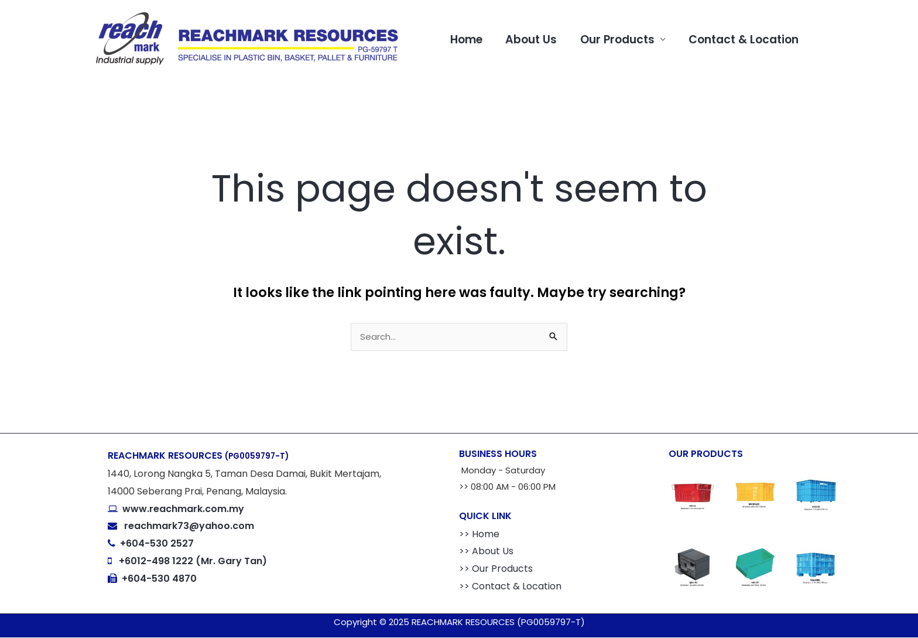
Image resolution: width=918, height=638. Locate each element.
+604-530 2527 (157, 544)
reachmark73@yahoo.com (189, 526)
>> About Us (486, 551)
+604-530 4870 (159, 579)
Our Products (618, 39)
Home (469, 39)
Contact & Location (744, 39)
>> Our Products (496, 569)
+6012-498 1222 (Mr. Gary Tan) (193, 561)
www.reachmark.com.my (182, 509)
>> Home (479, 534)
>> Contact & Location (510, 586)
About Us (533, 39)
